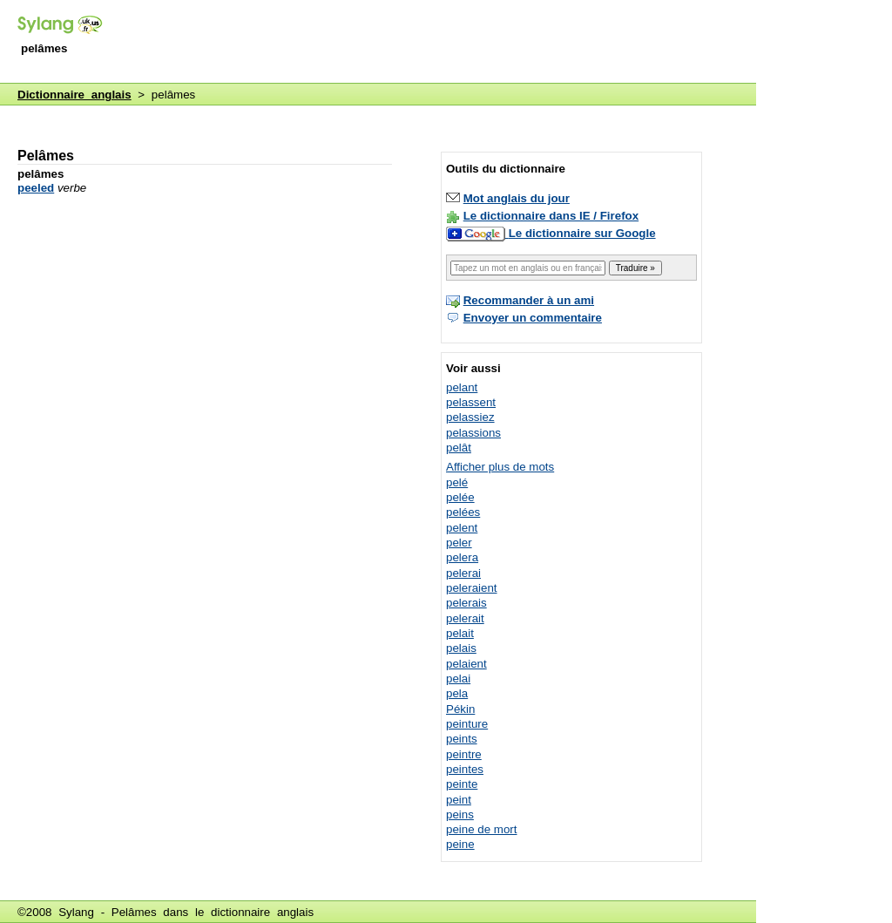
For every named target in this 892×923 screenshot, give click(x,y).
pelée (460, 497)
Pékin (460, 709)
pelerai (463, 573)
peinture (467, 723)
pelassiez (470, 417)
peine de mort (481, 829)
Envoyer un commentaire (532, 317)
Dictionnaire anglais (74, 94)
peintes (464, 769)
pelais (461, 648)
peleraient (471, 587)
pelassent (471, 402)
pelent (461, 527)
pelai (458, 678)
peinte (461, 784)
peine (460, 844)
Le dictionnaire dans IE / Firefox (551, 215)
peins (460, 814)
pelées (463, 512)
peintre (464, 754)
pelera (462, 557)
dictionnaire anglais (262, 912)
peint (458, 799)
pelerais (466, 602)
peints (461, 738)
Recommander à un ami (528, 300)
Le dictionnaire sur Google (582, 233)
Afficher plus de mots (500, 466)
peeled (35, 187)
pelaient (466, 663)
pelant (461, 387)
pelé (457, 482)
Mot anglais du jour (516, 198)
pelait (460, 633)
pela (457, 693)
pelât (458, 447)
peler (459, 542)
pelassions (473, 432)
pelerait (465, 618)
